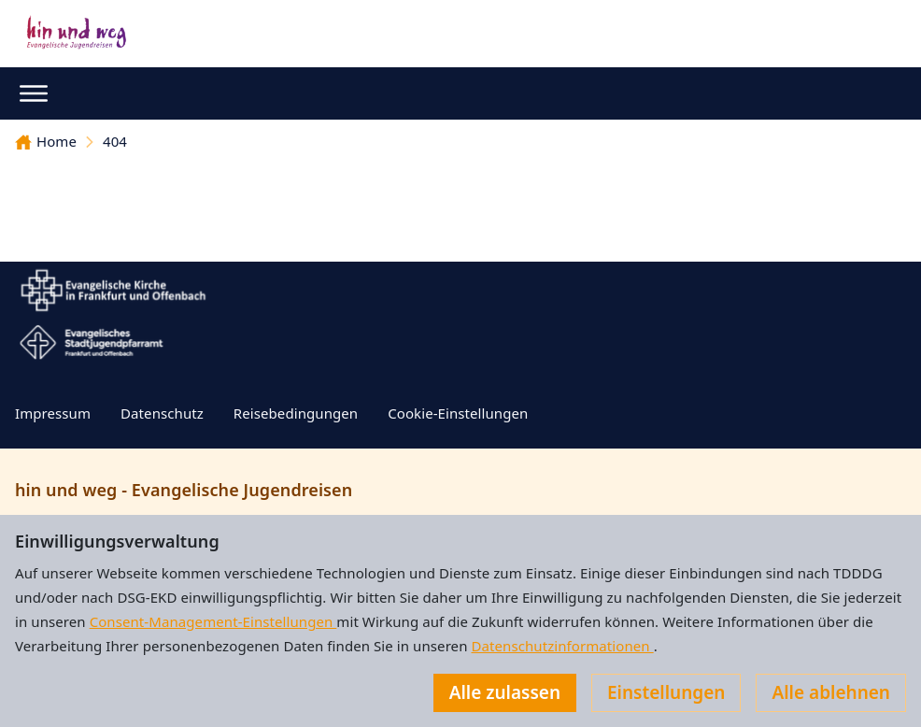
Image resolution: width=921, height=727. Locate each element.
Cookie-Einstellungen (458, 413)
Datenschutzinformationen (562, 645)
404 (115, 141)
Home (46, 141)
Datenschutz (162, 413)
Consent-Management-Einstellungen (213, 621)
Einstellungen (666, 692)
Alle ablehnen (831, 692)
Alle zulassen (504, 692)
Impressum (53, 413)
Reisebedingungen (296, 413)
